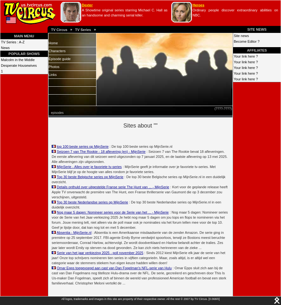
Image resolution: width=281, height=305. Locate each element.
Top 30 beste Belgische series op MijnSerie (90, 177)
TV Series (83, 30)
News (5, 48)
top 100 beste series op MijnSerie (82, 146)
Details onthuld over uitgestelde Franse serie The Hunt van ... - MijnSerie (113, 187)
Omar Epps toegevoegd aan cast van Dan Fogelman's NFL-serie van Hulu (114, 268)
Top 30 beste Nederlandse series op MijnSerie (92, 202)
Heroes (198, 5)
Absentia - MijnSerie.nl (73, 232)
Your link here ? (246, 56)
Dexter (87, 5)
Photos (54, 67)
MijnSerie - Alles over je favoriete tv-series (89, 167)
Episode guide (60, 59)
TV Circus (59, 30)
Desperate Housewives (19, 65)
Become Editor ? (246, 41)
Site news (241, 36)
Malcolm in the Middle (18, 60)
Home (53, 43)
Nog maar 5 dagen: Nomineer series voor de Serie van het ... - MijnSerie (113, 212)
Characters (57, 51)
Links (53, 75)
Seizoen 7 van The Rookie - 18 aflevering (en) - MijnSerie (101, 151)
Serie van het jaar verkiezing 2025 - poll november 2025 (100, 253)
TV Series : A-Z (13, 42)
